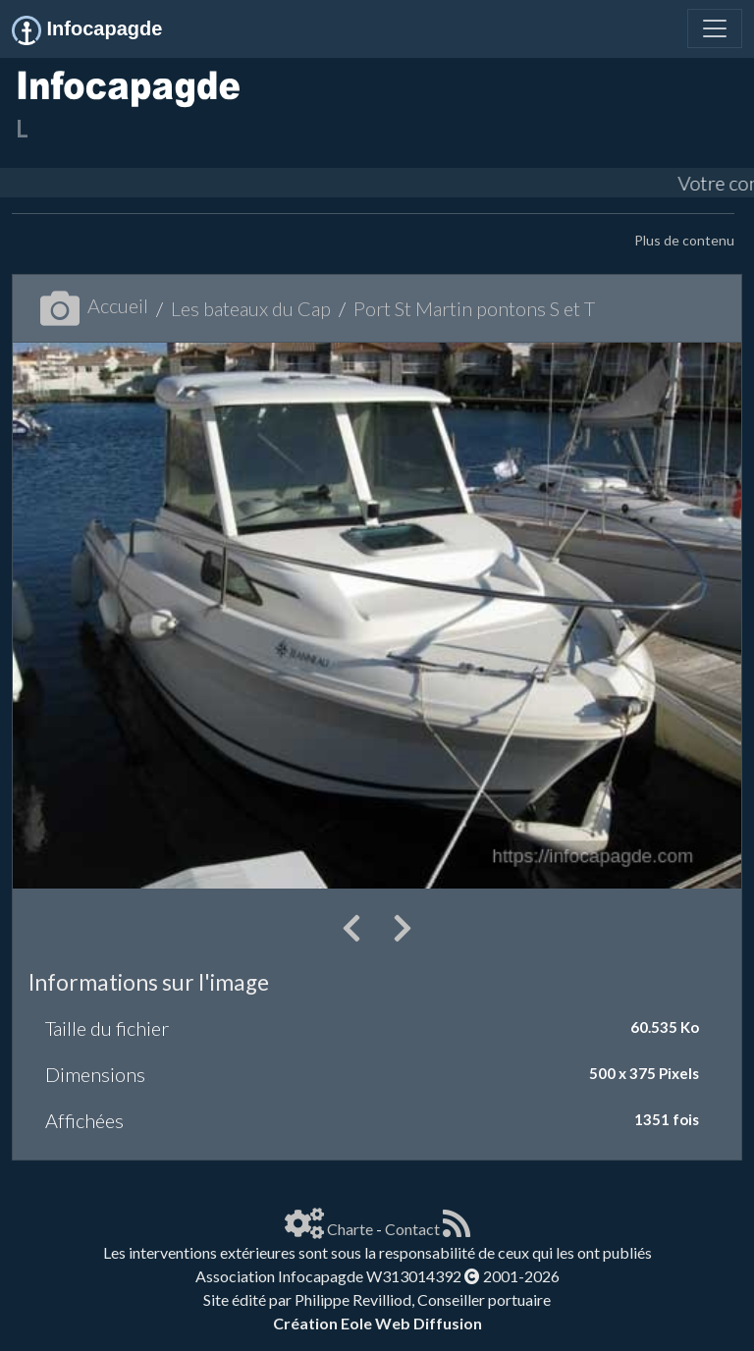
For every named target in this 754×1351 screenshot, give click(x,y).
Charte (350, 1228)
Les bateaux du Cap (251, 308)
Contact (412, 1228)
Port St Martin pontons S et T (474, 308)
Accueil (94, 305)
